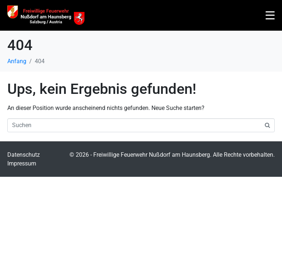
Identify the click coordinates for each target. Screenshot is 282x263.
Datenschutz (23, 154)
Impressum (21, 163)
